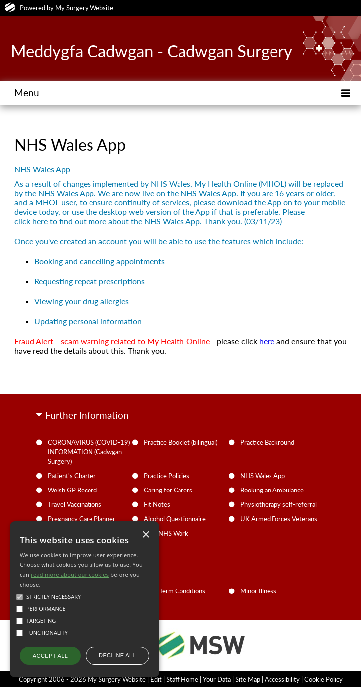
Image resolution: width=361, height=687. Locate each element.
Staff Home (182, 679)
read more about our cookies (70, 574)
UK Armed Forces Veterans (278, 519)
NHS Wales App (262, 476)
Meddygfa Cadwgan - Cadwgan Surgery (151, 51)
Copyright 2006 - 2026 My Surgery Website (82, 679)
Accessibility (282, 679)
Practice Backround (267, 442)
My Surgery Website (84, 8)
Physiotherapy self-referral (278, 504)
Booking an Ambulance (272, 490)
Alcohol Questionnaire (175, 519)
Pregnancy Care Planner (81, 519)
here (40, 221)
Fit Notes (157, 504)
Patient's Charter (72, 476)
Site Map (247, 679)
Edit (156, 679)
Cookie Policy (323, 679)
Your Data (217, 679)
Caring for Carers (168, 490)
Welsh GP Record (72, 490)
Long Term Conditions (174, 591)
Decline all (117, 655)
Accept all (50, 656)
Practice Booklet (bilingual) (180, 442)
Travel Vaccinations (74, 504)
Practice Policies (166, 476)
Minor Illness (258, 591)
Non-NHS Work (166, 533)
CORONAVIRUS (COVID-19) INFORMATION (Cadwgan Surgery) (89, 451)
